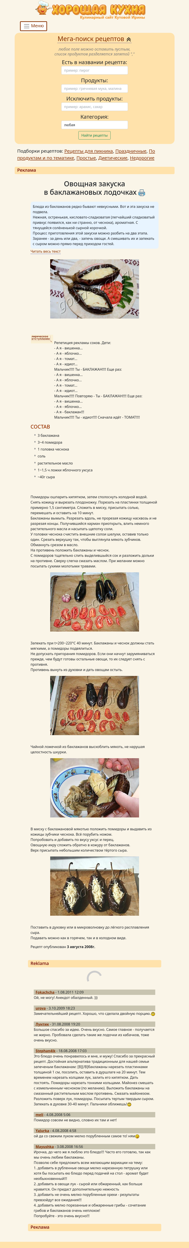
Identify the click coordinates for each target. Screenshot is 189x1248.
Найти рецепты (94, 135)
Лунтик (42, 1024)
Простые (86, 158)
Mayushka (45, 1146)
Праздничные (130, 151)
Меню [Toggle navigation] (33, 26)
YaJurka (42, 1130)
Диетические (112, 158)
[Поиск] (94, 70)
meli (39, 1114)
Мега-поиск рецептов (94, 38)
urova (41, 1008)
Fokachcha (45, 992)
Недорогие (142, 158)
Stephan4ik (46, 1050)
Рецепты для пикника (88, 151)
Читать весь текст (46, 251)
